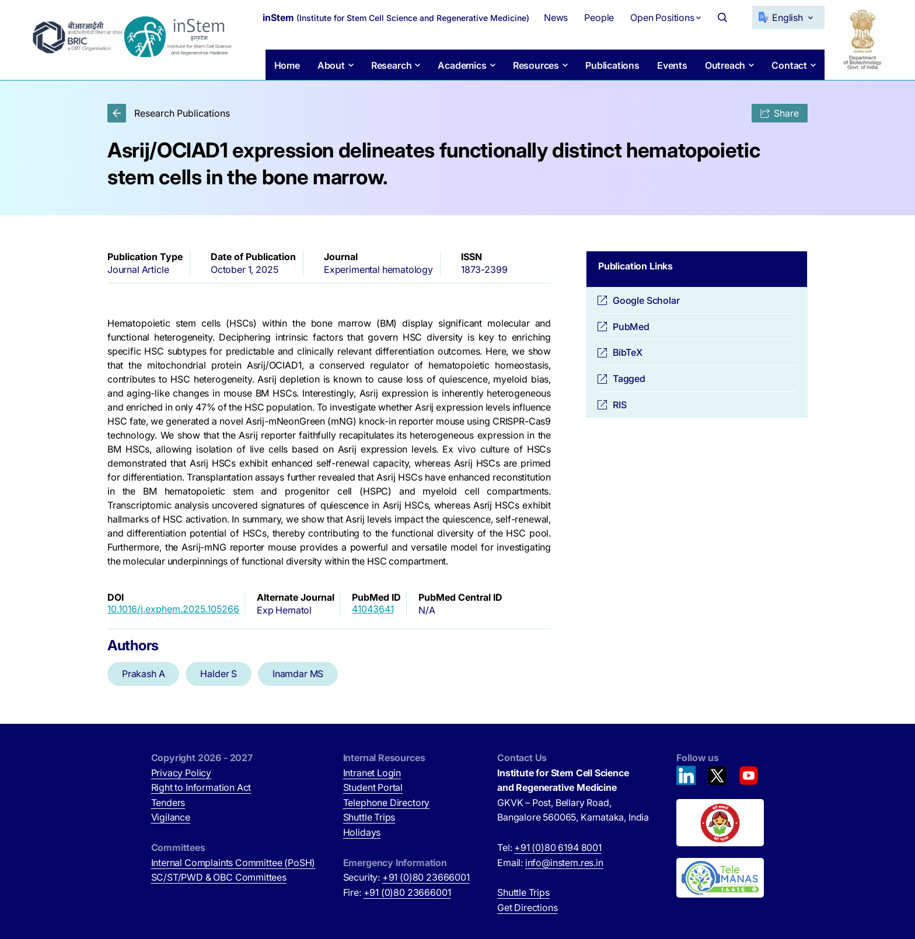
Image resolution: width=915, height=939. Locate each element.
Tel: (549, 847)
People (599, 17)
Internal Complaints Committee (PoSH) (233, 862)
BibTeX (627, 352)
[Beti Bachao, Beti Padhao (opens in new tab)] (720, 823)
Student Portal (373, 787)
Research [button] (391, 65)
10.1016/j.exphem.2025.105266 (173, 609)
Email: (550, 862)
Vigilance (170, 817)
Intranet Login (372, 773)
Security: (406, 877)
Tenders (168, 802)
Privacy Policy (181, 773)
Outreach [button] (725, 65)
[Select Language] (788, 17)
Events (672, 65)
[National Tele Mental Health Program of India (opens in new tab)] (720, 878)
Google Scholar (646, 300)
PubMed (631, 326)
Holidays (362, 832)
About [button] (330, 65)
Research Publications (168, 113)
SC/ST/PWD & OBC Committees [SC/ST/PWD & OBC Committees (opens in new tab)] (219, 877)
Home (286, 65)
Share (779, 113)
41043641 (373, 609)
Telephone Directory (386, 802)
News (556, 17)
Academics (462, 65)
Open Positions (662, 17)
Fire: (397, 892)
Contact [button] (789, 65)
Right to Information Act (201, 787)
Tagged (629, 378)
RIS (619, 405)
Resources (535, 65)
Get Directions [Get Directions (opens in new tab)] (527, 907)
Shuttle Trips (369, 817)
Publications (612, 65)
